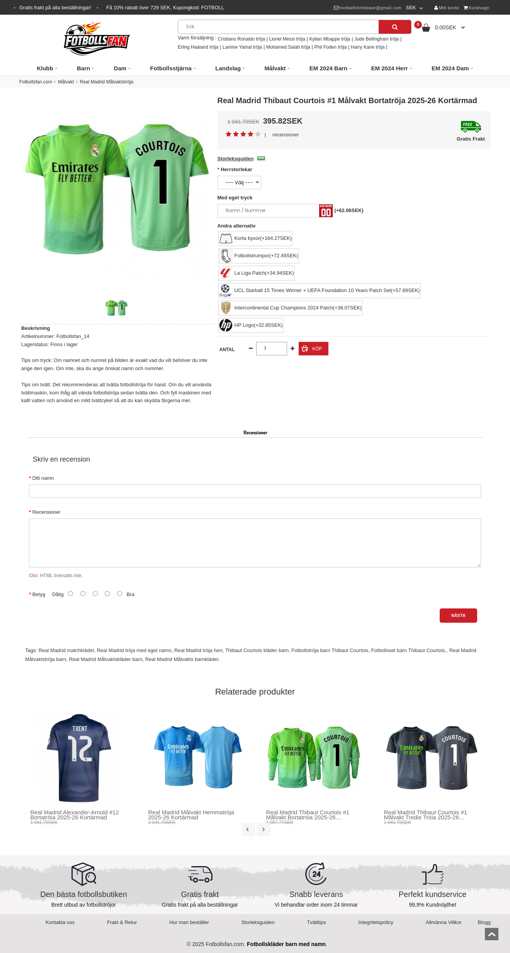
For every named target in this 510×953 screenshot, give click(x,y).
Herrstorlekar (236, 169)
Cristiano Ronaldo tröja (241, 39)
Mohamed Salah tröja (288, 47)
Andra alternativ (237, 226)
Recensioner (46, 512)
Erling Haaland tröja (198, 47)
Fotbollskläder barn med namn (286, 944)
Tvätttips (316, 922)
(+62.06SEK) (349, 210)
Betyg (38, 594)
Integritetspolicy (376, 922)
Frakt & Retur (122, 922)
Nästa (458, 615)
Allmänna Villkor (444, 922)
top (491, 936)
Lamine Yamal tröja (242, 47)
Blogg (484, 922)
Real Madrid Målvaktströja (106, 82)
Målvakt (66, 82)
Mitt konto (446, 7)
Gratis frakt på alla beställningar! (56, 7)
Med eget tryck (235, 197)
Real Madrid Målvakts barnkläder (181, 659)
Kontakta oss (60, 922)
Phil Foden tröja (330, 47)
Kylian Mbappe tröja (329, 39)
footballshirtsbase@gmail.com (367, 7)
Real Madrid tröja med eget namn (134, 650)
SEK (411, 7)
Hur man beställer (189, 922)
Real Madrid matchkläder (66, 650)
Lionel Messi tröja (287, 39)
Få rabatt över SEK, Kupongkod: (165, 7)
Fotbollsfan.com (35, 82)
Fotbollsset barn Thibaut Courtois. (409, 650)
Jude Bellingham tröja (376, 39)
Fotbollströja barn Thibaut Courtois (329, 650)
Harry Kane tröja (367, 47)
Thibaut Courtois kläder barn (257, 650)
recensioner (285, 135)
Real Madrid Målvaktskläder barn (105, 659)
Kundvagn (477, 7)
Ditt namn (43, 478)
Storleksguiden (241, 158)
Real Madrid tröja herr (198, 650)
